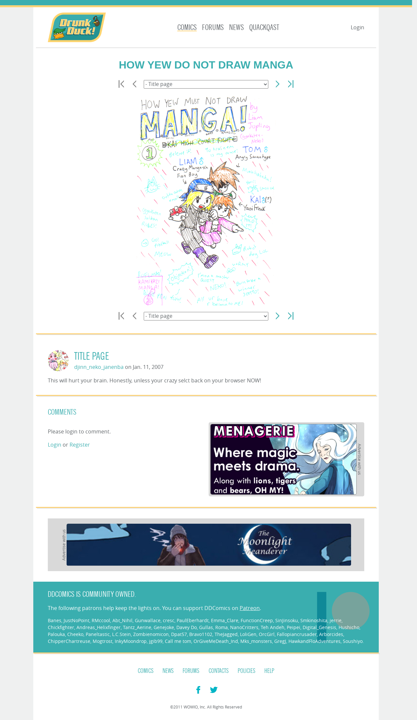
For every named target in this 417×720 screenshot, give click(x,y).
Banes (54, 620)
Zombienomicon (151, 634)
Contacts (219, 671)
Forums (213, 27)
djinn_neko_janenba (99, 367)
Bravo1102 (200, 634)
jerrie (336, 620)
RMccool (101, 620)
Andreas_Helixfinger (98, 627)
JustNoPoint (76, 620)
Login (357, 27)
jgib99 (156, 641)
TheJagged (226, 634)
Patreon (250, 608)
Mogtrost (102, 641)
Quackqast (264, 27)
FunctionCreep (257, 620)
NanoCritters (244, 627)
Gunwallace (148, 620)
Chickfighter (61, 627)
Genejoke (164, 627)
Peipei (293, 627)
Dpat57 (179, 634)
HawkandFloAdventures (314, 641)
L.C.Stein (121, 634)
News (236, 27)
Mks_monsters (256, 641)
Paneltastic (98, 634)
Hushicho (349, 627)
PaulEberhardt (193, 620)
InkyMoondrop (131, 641)
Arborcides (331, 634)
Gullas (206, 627)
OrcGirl (267, 634)
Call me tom (178, 641)
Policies (246, 671)
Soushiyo (353, 641)
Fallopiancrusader (297, 634)
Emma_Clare (224, 620)
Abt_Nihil (122, 620)
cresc (168, 620)
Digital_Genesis (319, 627)
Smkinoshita (313, 620)
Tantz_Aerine (137, 627)
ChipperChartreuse (69, 641)
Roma (221, 627)
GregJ (280, 641)
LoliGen (248, 634)
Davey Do (186, 627)
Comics (187, 27)
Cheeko (75, 634)
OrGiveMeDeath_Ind (216, 641)
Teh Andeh (272, 627)
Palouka (56, 634)
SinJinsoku (286, 620)
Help (269, 671)
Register (80, 444)
